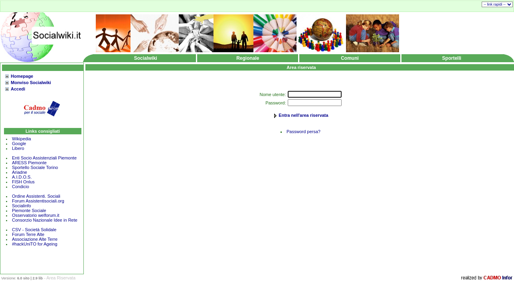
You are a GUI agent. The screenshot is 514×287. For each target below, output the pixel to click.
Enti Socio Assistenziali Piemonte (44, 157)
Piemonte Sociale (29, 210)
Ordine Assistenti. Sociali (36, 196)
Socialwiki (145, 58)
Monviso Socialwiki (31, 82)
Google (19, 143)
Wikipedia (21, 138)
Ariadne (19, 172)
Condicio (20, 186)
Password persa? (303, 131)
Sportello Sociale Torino (35, 167)
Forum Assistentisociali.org (38, 201)
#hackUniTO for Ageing (34, 244)
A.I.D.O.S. (22, 177)
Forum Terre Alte (28, 234)
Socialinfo (21, 205)
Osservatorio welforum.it (35, 215)
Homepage (22, 76)
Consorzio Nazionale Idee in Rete (44, 220)
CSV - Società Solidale (34, 229)
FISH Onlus (23, 181)
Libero (18, 148)
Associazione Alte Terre (34, 239)
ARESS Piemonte (29, 162)
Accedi (18, 88)
